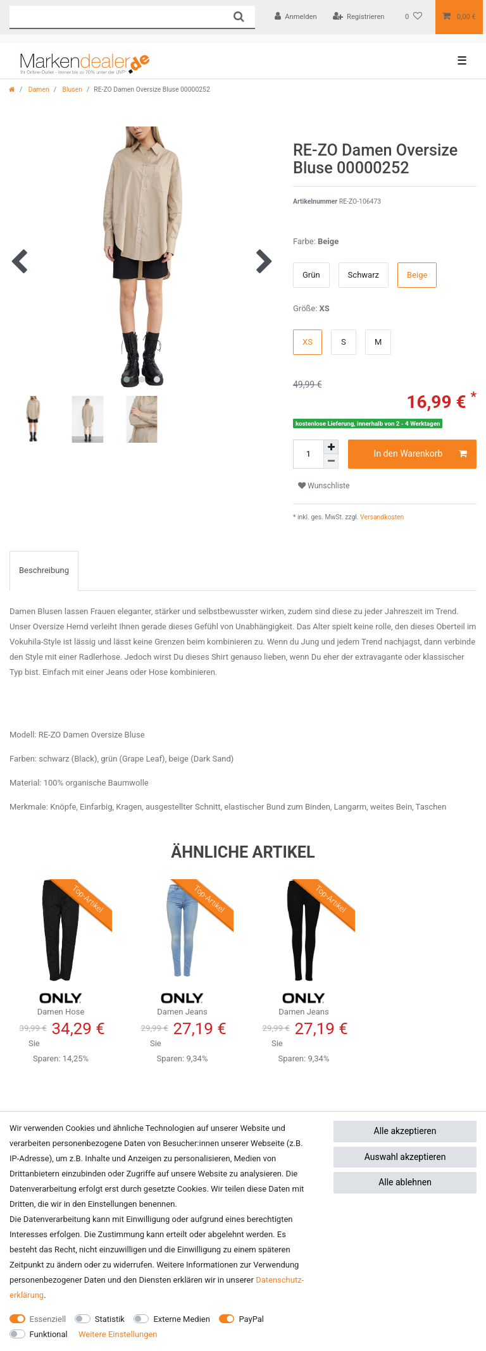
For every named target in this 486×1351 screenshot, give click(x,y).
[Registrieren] (359, 17)
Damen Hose (60, 1002)
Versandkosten (381, 517)
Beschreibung (44, 570)
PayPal (251, 1319)
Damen (38, 89)
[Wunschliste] (413, 17)
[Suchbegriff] (115, 17)
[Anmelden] (296, 17)
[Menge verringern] (331, 461)
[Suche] (238, 17)
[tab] (43, 570)
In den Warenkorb (420, 454)
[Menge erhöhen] (331, 447)
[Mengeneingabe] (308, 454)
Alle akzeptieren (405, 1131)
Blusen (71, 89)
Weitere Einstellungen (118, 1334)
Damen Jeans (182, 1002)
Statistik (110, 1319)
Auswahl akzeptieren (405, 1157)
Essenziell (48, 1319)
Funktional (49, 1334)
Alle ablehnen (405, 1182)
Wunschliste (324, 485)
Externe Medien (181, 1319)
